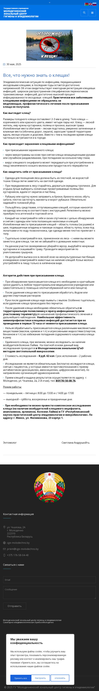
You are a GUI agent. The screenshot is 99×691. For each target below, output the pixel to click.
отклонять (39, 678)
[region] (40, 660)
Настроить (19, 678)
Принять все (60, 678)
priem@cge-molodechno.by (23, 549)
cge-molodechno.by (18, 542)
